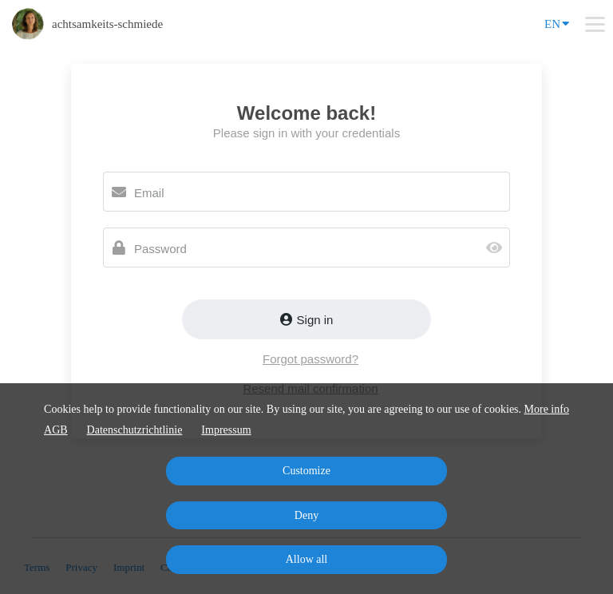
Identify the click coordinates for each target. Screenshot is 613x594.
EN (556, 22)
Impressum (226, 430)
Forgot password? (310, 359)
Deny (306, 515)
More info (546, 409)
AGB (56, 430)
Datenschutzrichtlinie (135, 430)
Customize (306, 471)
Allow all (307, 559)
